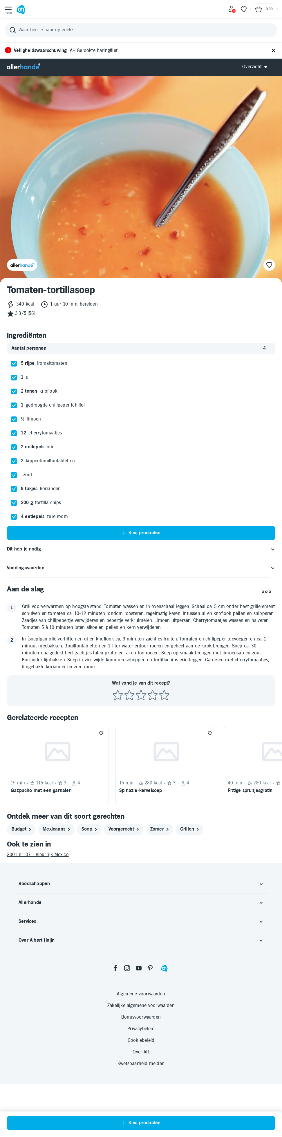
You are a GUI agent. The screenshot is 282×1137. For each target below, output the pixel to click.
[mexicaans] (56, 883)
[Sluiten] (273, 51)
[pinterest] (150, 1021)
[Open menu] (8, 9)
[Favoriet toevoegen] (101, 786)
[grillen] (189, 883)
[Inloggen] (232, 9)
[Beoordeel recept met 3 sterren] (141, 749)
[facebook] (115, 1021)
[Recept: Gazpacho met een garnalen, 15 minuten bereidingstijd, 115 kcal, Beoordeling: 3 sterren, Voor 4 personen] (58, 818)
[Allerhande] (23, 67)
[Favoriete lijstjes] (244, 9)
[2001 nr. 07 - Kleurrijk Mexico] (141, 908)
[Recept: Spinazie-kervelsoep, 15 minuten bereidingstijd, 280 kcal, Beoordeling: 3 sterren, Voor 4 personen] (166, 818)
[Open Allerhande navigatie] (257, 67)
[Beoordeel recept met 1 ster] (118, 749)
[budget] (21, 883)
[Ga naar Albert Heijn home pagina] (21, 9)
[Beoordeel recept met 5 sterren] (164, 749)
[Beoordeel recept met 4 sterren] (152, 749)
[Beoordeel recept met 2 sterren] (129, 749)
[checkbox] (14, 417)
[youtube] (138, 1021)
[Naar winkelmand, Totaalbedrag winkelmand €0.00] (264, 9)
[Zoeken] (141, 30)
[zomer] (159, 883)
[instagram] (127, 1021)
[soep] (89, 883)
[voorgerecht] (123, 883)
